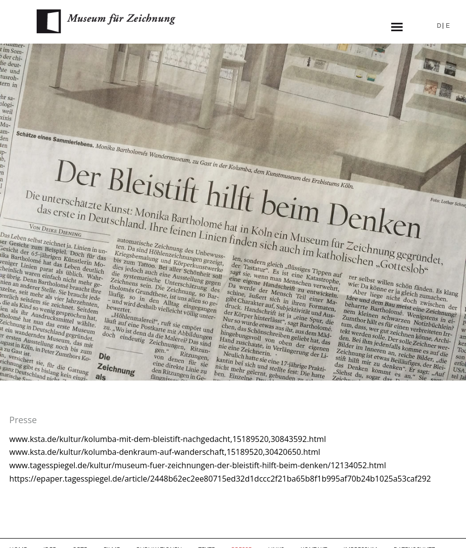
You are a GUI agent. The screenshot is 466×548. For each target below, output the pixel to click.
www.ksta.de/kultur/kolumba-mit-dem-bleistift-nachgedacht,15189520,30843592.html (167, 439)
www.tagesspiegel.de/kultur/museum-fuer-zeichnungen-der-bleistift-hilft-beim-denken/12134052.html (197, 465)
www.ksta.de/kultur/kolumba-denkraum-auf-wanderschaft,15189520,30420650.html (164, 451)
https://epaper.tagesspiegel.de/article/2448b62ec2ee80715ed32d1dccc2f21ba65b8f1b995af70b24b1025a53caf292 (220, 478)
